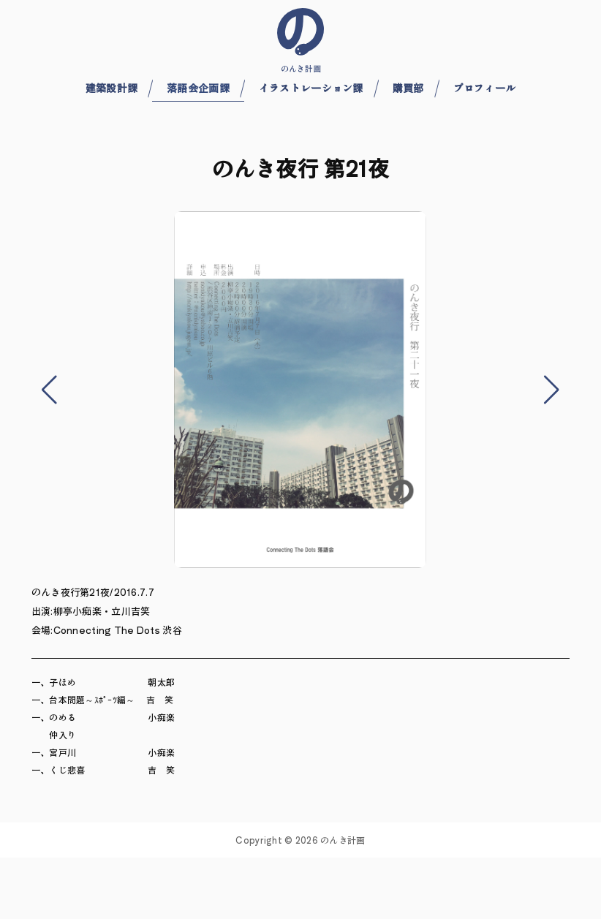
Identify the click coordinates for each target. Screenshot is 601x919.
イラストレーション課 (311, 87)
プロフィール (484, 87)
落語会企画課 (198, 87)
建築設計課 (111, 87)
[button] (49, 390)
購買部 (408, 87)
